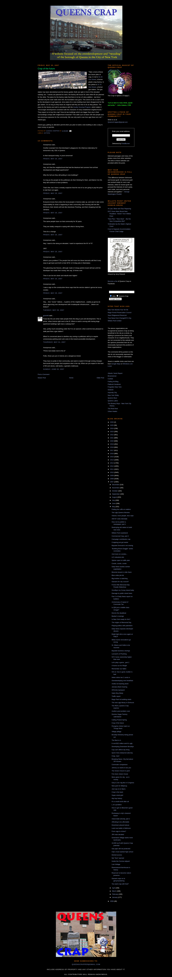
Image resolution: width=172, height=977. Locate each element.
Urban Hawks (112, 411)
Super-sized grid (117, 795)
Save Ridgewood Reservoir (117, 315)
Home (71, 378)
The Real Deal (113, 408)
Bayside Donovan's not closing (122, 545)
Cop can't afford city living (120, 750)
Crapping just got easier (120, 542)
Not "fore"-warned (118, 858)
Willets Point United (114, 321)
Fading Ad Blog (113, 381)
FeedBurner (125, 143)
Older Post (100, 378)
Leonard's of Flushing (119, 654)
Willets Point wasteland (120, 533)
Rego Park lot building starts (121, 699)
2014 (112, 460)
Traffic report (116, 696)
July (113, 500)
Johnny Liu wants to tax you (121, 768)
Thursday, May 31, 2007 (54, 342)
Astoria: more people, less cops (122, 516)
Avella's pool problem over (121, 711)
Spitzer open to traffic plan (121, 560)
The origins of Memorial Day (121, 622)
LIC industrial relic (118, 557)
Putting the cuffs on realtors (121, 509)
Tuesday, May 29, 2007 (53, 310)
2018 (112, 447)
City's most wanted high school (122, 852)
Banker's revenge (118, 616)
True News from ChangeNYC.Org (119, 318)
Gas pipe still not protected (121, 849)
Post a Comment (43, 374)
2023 (112, 431)
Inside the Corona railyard (121, 861)
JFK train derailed (118, 834)
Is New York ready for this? (121, 619)
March (114, 891)
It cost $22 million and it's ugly (122, 743)
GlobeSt (110, 390)
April (114, 888)
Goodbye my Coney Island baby (123, 590)
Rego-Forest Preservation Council (119, 312)
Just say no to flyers (119, 789)
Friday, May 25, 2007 (52, 159)
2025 (112, 425)
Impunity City (112, 392)
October (115, 491)
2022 (112, 435)
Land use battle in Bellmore (121, 828)
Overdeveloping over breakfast (122, 680)
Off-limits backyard (118, 690)
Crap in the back (117, 792)
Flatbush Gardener (114, 384)
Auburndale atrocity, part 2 (121, 819)
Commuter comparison (120, 764)
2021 (112, 438)
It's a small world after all (120, 801)
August (114, 497)
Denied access (117, 855)
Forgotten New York (115, 387)
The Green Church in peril (121, 771)
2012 (112, 466)
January (115, 897)
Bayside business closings (121, 651)
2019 (112, 444)
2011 (112, 469)
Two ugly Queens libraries (121, 512)
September (116, 494)
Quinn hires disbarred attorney (122, 753)
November (116, 488)
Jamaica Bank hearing (119, 687)
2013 (112, 463)
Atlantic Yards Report (115, 373)
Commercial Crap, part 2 (120, 536)
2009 (112, 475)
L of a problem (117, 805)
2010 (112, 472)
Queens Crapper (53, 131)
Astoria (47, 133)
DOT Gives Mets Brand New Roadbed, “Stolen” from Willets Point (119, 213)
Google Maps (116, 364)
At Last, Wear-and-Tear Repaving (119, 209)
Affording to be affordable (120, 822)
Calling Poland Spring (119, 720)
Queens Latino (113, 401)
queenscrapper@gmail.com (86, 964)
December (116, 484)
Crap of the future (118, 723)
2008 (112, 479)
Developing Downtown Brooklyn (123, 746)
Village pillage (116, 731)
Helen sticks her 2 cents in (121, 677)
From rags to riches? (119, 831)
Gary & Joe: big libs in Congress (123, 783)
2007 (112, 482)
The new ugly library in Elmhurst (123, 702)
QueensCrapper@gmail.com (118, 122)
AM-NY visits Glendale (119, 519)
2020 (112, 441)
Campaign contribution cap (121, 539)
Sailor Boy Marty (117, 693)
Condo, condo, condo (119, 563)
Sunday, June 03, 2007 (53, 369)
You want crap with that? (120, 884)
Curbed (110, 379)
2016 (112, 453)
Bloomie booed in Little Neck (122, 572)
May (113, 506)
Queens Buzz (112, 398)
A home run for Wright (119, 665)
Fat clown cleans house (120, 774)
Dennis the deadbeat (119, 613)
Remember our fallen (119, 669)
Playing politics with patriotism (122, 625)
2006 (112, 901)
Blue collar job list (118, 575)
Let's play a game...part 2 (120, 662)
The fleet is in (116, 740)
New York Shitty (113, 395)
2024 (112, 428)
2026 (112, 422)
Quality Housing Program (82, 107)
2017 (112, 450)
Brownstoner (112, 376)
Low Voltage (116, 864)
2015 (112, 457)
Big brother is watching (120, 578)
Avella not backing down (120, 684)
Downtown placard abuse (120, 825)
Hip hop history (117, 798)
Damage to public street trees (122, 593)
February (115, 894)
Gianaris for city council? (120, 582)
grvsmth (46, 315)
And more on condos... (119, 554)
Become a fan (112, 281)
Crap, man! (115, 756)
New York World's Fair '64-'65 (118, 310)
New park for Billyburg (119, 786)
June (114, 503)
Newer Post (42, 378)
